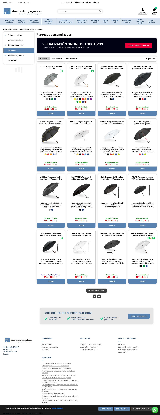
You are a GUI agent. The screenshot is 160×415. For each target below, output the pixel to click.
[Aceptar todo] (105, 409)
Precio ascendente (57, 59)
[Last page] (99, 296)
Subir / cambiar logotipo (139, 45)
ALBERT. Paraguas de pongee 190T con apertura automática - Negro (112, 69)
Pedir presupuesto (139, 316)
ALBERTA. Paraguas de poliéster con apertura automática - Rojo (142, 124)
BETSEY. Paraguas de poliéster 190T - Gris (50, 68)
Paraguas (12, 50)
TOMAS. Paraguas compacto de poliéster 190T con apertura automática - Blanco (112, 124)
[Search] (100, 11)
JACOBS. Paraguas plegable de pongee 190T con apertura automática (112, 235)
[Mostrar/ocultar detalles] (143, 409)
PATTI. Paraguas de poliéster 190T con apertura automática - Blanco (81, 69)
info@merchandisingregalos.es (87, 2)
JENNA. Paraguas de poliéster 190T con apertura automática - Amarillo (51, 124)
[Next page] (94, 296)
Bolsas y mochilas (15, 35)
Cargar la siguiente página (96, 291)
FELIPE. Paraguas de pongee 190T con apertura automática (142, 178)
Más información (57, 408)
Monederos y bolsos (16, 55)
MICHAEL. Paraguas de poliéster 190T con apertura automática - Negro (142, 69)
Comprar (51, 113)
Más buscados (44, 59)
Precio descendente (71, 59)
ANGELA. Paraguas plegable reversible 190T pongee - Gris (51, 178)
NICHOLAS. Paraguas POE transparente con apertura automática (81, 235)
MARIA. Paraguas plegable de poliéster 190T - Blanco (81, 123)
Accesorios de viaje (15, 45)
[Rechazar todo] (122, 409)
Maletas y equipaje (15, 40)
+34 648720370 (70, 2)
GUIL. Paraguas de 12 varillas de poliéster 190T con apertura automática (112, 179)
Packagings (12, 60)
